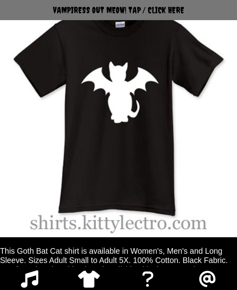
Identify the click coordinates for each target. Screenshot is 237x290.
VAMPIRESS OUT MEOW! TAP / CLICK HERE (118, 10)
